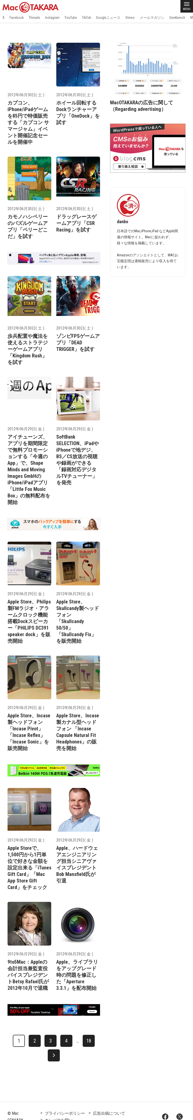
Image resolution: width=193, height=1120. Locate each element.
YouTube (71, 18)
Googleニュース (108, 18)
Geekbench (177, 18)
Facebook (17, 18)
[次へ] (54, 1055)
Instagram (52, 18)
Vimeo (130, 18)
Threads (34, 18)
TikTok (86, 18)
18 (88, 1041)
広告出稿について (109, 1113)
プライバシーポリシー (65, 1113)
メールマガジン (152, 18)
